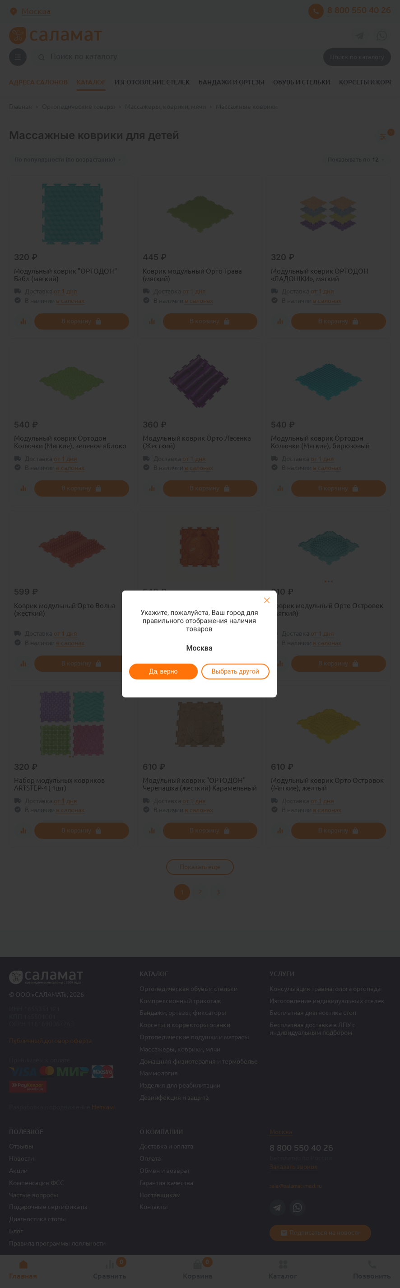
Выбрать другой (235, 671)
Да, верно (163, 671)
